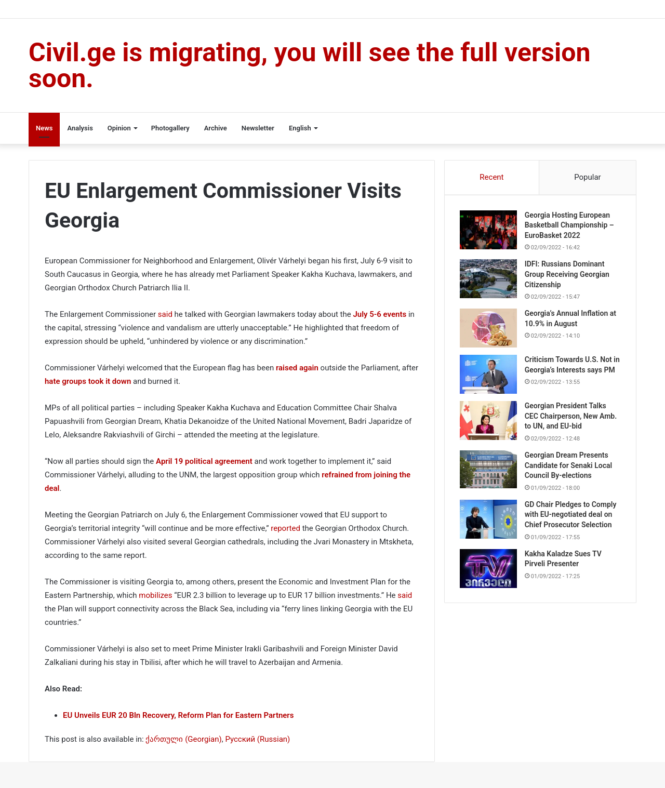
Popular (587, 177)
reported (285, 528)
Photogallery (170, 128)
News (44, 128)
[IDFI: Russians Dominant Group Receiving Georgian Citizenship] (488, 279)
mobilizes (155, 595)
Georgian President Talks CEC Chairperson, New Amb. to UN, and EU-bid (571, 419)
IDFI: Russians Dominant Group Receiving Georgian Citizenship (567, 275)
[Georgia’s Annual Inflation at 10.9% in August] (488, 329)
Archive (215, 128)
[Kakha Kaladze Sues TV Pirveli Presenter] (488, 572)
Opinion (119, 128)
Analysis (79, 128)
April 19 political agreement (204, 461)
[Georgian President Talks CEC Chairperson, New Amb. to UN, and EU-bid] (488, 424)
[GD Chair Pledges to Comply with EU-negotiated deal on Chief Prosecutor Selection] (488, 522)
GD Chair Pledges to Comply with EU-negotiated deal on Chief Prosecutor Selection (571, 518)
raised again (297, 367)
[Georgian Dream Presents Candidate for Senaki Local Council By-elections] (488, 473)
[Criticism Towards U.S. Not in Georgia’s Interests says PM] (488, 375)
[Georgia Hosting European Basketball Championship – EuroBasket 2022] (488, 230)
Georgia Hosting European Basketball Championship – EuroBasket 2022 (570, 225)
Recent (491, 177)
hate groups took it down (88, 381)
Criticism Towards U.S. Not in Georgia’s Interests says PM (569, 370)
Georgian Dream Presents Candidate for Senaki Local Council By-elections (569, 469)
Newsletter (258, 128)
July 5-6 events (379, 314)
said (165, 314)
